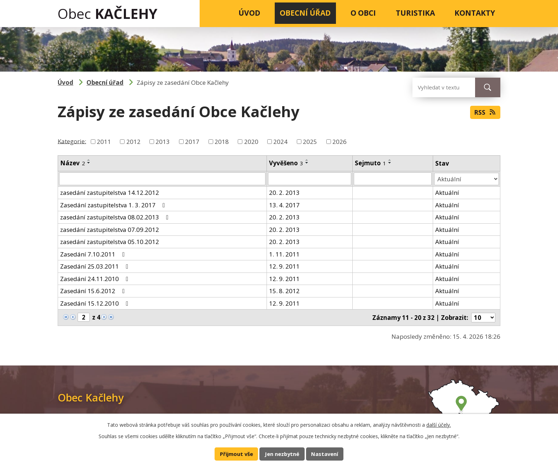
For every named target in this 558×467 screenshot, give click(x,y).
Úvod (249, 13)
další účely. (438, 424)
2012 (133, 141)
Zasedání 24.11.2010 (95, 279)
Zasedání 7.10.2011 (93, 254)
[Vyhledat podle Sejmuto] (393, 178)
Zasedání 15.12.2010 (95, 303)
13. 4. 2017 (284, 205)
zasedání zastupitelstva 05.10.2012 (109, 242)
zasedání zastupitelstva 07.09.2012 (109, 229)
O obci (363, 13)
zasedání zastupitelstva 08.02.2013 (115, 217)
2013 (163, 141)
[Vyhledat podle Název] (162, 178)
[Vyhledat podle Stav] (466, 178)
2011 (104, 141)
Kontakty (474, 13)
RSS (485, 112)
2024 (280, 141)
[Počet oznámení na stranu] (483, 317)
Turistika (415, 13)
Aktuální (447, 192)
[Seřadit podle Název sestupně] (89, 162)
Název (72, 163)
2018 (222, 141)
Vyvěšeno (286, 163)
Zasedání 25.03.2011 (95, 266)
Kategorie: (72, 141)
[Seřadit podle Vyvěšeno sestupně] (307, 162)
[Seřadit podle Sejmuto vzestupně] (390, 160)
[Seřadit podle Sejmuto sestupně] (390, 162)
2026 (339, 141)
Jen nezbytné (282, 453)
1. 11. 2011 (284, 254)
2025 (310, 141)
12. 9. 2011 (284, 266)
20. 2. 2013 (284, 192)
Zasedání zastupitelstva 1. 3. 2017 (114, 205)
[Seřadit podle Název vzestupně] (89, 160)
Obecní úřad (305, 13)
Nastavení (324, 453)
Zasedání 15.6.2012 (93, 291)
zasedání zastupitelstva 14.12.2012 (109, 192)
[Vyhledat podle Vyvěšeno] (309, 178)
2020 (251, 141)
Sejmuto (370, 163)
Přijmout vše (236, 453)
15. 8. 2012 (284, 291)
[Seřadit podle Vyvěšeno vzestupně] (307, 160)
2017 (192, 141)
